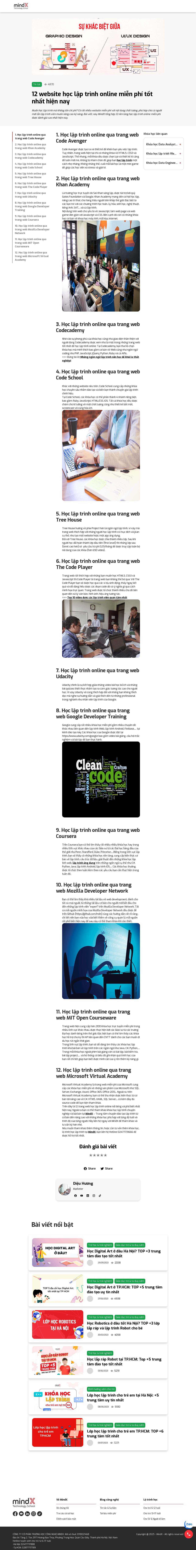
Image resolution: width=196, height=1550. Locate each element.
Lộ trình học (150, 1499)
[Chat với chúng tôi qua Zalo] (188, 1524)
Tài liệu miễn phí (108, 1513)
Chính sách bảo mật (66, 1519)
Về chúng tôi (62, 1508)
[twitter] (106, 1169)
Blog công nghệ (109, 1499)
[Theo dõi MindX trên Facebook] (15, 1513)
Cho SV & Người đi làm (154, 1519)
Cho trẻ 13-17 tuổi (152, 1513)
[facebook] (89, 1169)
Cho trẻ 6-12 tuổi (151, 1508)
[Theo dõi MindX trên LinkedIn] (27, 1513)
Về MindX (61, 1499)
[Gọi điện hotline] (188, 1534)
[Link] (98, 46)
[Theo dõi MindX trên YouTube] (21, 1513)
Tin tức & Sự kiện (108, 1508)
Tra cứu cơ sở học (65, 1513)
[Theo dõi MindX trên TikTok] (39, 1513)
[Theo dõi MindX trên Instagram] (33, 1513)
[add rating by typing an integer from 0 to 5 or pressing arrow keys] (98, 1155)
